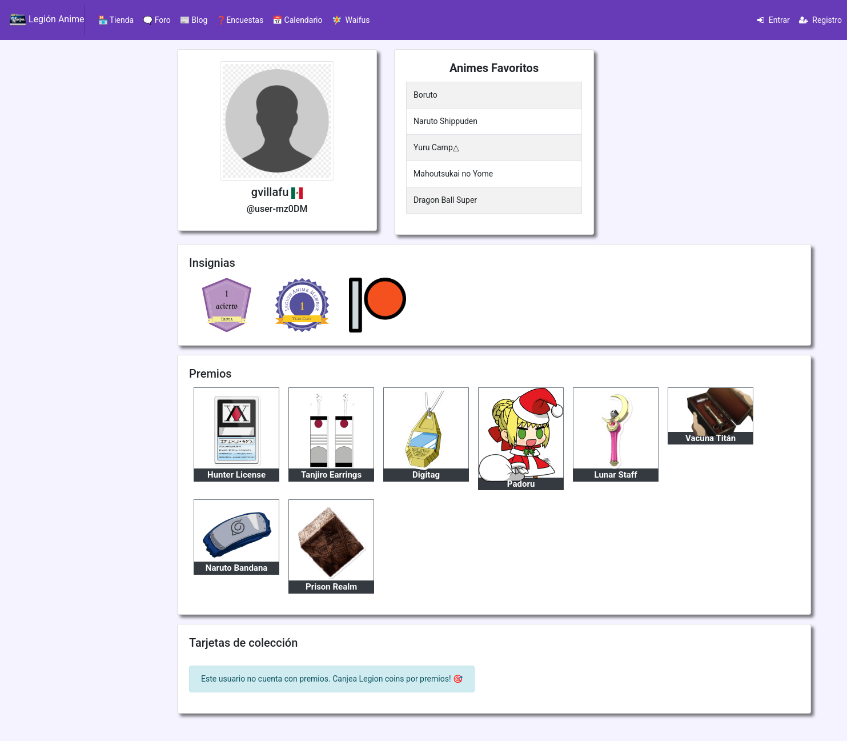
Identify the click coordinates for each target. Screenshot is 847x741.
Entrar (773, 20)
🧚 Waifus (351, 20)
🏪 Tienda (116, 20)
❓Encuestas (239, 20)
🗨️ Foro (157, 20)
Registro (820, 20)
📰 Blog (193, 20)
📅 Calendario (297, 20)
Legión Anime (47, 20)
